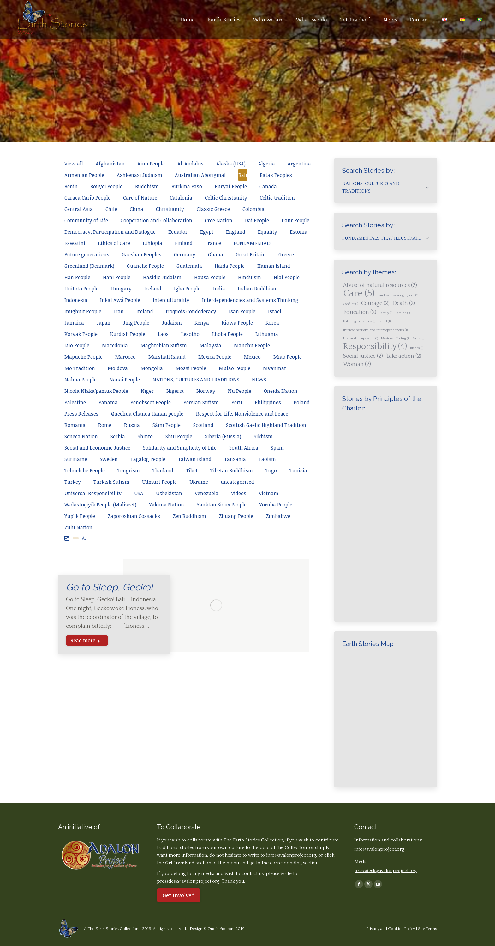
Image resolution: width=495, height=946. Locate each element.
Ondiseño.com (221, 928)
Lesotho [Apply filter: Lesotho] (190, 334)
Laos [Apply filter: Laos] (163, 334)
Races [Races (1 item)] (418, 338)
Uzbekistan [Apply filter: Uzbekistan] (169, 493)
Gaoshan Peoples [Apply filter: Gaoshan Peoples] (141, 254)
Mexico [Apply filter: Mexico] (252, 356)
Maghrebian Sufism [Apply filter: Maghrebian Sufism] (163, 345)
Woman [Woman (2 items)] (357, 364)
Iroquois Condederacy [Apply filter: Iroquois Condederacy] (191, 311)
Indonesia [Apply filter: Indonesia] (75, 299)
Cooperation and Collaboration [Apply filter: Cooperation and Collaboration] (156, 220)
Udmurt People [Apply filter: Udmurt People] (159, 481)
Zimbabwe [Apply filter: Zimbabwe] (278, 515)
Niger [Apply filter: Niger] (147, 390)
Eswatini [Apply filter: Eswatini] (74, 243)
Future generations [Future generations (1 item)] (359, 321)
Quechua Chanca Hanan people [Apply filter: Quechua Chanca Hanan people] (147, 413)
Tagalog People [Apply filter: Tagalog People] (147, 459)
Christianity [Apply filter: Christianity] (170, 209)
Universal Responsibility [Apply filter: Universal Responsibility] (93, 493)
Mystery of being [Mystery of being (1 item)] (395, 338)
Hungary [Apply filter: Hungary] (121, 288)
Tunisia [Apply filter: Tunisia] (298, 470)
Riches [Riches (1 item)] (416, 348)
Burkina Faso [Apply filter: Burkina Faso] (186, 186)
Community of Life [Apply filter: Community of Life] (86, 220)
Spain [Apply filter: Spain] (277, 447)
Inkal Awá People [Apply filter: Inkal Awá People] (120, 299)
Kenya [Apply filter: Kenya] (201, 322)
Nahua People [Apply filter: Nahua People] (80, 379)
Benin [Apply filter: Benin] (71, 186)
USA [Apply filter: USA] (138, 493)
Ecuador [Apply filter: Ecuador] (178, 231)
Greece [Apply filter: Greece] (286, 254)
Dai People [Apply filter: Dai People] (257, 220)
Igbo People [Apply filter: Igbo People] (187, 288)
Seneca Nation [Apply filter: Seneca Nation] (81, 436)
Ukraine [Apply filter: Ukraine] (198, 481)
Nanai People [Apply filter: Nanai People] (124, 379)
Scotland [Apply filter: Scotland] (203, 425)
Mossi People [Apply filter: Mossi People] (191, 368)
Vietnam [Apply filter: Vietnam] (268, 493)
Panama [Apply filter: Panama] (108, 402)
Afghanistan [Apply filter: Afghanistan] (110, 163)
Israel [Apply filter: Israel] (274, 311)
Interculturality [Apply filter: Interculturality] (171, 299)
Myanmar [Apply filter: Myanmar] (274, 368)
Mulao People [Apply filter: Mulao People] (234, 368)
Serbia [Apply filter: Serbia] (117, 436)
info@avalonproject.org (291, 855)
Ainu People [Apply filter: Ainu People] (151, 163)
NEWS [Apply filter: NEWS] (259, 379)
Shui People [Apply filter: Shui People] (178, 436)
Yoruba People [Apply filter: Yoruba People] (275, 504)
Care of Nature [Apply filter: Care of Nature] (140, 197)
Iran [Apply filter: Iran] (119, 311)
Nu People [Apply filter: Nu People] (239, 390)
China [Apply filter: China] (136, 209)
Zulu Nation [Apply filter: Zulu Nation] (78, 527)
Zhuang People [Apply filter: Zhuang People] (236, 515)
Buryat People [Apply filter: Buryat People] (231, 186)
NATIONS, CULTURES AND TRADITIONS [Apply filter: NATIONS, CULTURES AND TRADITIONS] (195, 379)
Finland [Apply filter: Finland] (184, 243)
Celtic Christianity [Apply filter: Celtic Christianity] (226, 197)
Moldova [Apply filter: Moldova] (118, 368)
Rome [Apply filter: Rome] (104, 425)
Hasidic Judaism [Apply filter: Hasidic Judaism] (162, 277)
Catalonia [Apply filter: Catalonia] (181, 197)
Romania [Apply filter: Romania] (75, 425)
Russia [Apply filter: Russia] (132, 425)
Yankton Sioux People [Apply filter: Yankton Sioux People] (222, 504)
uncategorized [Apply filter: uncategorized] (237, 481)
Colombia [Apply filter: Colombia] (253, 209)
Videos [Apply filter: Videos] (238, 493)
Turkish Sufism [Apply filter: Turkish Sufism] (111, 481)
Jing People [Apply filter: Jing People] (136, 322)
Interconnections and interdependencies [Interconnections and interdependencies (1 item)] (375, 330)
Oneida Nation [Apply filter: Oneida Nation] (280, 390)
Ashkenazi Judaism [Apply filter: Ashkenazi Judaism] (139, 174)
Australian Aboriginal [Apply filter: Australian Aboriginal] (200, 174)
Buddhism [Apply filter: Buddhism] (147, 186)
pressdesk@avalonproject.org (385, 870)
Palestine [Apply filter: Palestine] (75, 402)
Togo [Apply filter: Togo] (271, 470)
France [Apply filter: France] (213, 243)
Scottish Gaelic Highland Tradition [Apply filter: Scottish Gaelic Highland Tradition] (266, 425)
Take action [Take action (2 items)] (403, 356)
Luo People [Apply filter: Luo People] (76, 345)
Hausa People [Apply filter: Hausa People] (209, 277)
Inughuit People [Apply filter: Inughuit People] (82, 311)
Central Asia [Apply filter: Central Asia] (78, 209)
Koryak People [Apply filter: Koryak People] (81, 334)
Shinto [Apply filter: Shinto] (145, 436)
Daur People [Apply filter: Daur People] (295, 220)
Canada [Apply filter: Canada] (268, 186)
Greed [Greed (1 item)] (385, 321)
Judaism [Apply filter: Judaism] (172, 322)
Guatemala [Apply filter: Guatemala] (189, 265)
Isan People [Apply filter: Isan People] (242, 311)
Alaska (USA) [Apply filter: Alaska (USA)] (231, 163)
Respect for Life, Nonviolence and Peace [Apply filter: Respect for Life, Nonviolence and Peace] (242, 413)
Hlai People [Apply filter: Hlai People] (287, 277)
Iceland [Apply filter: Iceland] (152, 288)
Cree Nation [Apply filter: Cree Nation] (218, 220)
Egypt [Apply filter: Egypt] (206, 231)
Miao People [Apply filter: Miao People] (287, 356)
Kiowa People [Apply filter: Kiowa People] (237, 322)
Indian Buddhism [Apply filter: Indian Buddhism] (258, 288)
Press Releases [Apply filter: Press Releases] (81, 413)
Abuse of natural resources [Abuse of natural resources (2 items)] (380, 285)
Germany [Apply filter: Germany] (184, 254)
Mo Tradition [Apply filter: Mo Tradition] (79, 368)
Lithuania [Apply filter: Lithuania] (266, 334)
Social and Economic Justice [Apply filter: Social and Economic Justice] (97, 447)
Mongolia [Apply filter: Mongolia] (151, 368)
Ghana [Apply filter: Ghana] (215, 254)
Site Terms (427, 928)
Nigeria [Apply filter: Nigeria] (175, 390)
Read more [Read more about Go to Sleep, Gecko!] (85, 640)
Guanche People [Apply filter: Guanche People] (145, 265)
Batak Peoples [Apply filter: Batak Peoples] (276, 174)
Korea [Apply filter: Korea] (272, 322)
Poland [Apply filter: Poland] (302, 402)
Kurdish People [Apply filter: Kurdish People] (127, 334)
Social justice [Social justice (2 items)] (363, 356)
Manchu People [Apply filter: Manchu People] (252, 345)
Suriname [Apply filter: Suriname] (75, 459)
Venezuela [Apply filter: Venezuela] (206, 493)
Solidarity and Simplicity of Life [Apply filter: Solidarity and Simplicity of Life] (180, 447)
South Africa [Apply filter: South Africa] (243, 447)
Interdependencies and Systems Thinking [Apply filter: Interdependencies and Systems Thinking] (250, 299)
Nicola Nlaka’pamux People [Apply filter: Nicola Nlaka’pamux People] (96, 390)
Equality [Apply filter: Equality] (267, 231)
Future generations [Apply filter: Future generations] (86, 254)
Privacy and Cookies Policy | (392, 928)
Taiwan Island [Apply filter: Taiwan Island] (195, 459)
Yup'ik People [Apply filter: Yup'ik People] (79, 515)
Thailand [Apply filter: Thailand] (162, 470)
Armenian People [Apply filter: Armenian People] (84, 174)
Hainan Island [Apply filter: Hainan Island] (273, 265)
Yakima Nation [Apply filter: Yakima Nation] (166, 504)
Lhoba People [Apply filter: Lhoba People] (227, 334)
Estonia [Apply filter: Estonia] (298, 231)
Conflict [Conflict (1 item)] (350, 304)
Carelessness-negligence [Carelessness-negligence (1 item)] (398, 295)
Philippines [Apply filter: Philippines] (268, 402)
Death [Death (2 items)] (404, 303)
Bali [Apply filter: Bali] (242, 174)
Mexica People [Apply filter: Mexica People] (214, 356)
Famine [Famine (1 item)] (403, 313)
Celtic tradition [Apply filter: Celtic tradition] (277, 197)
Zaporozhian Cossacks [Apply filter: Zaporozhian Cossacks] (134, 515)
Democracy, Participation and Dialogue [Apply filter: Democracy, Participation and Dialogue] (110, 231)
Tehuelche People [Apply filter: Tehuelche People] (84, 470)
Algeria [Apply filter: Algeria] (266, 163)
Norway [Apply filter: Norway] (205, 390)
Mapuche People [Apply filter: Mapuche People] (83, 356)
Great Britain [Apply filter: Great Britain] (251, 254)
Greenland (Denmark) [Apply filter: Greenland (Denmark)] (89, 265)
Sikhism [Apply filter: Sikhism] (263, 436)
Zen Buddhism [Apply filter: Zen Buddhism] (189, 515)
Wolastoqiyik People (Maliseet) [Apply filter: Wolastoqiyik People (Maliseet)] (100, 504)
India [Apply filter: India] (219, 288)
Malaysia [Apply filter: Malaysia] (210, 345)
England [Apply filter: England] (235, 231)
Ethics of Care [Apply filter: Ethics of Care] (114, 243)
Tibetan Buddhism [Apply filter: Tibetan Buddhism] (231, 470)
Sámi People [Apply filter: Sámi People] (166, 425)
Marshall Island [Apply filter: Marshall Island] (167, 356)
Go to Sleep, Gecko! (109, 587)
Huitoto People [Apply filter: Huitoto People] (81, 288)
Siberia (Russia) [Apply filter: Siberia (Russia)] (223, 436)
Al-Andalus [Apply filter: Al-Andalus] (190, 163)
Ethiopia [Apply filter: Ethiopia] (152, 243)
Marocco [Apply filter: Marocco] (125, 356)
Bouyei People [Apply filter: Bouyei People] (106, 186)
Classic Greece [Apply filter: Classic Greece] (213, 209)
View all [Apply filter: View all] (73, 163)
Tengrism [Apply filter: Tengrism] (128, 470)
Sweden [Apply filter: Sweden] (109, 459)
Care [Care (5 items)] (358, 293)
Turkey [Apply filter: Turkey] (72, 481)
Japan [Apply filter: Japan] (103, 322)
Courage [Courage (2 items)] (375, 303)
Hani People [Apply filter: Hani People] (116, 277)
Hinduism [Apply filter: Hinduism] (249, 277)
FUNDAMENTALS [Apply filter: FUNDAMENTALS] (253, 243)
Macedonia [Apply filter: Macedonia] (115, 345)
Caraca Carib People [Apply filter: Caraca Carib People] (87, 197)
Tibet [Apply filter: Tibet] (192, 470)
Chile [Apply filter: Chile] (111, 209)
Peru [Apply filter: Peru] (236, 402)
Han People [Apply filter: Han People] (77, 277)
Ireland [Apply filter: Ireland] (144, 311)
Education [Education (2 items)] (359, 312)
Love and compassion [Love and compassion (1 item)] (360, 338)
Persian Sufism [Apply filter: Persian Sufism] (201, 402)
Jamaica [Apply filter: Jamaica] (74, 322)
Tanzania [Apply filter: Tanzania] (235, 459)
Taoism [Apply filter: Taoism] (267, 459)
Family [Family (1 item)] (385, 313)
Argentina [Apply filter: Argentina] (299, 163)
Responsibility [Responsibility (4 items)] (375, 346)
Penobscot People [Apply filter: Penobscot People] (150, 402)
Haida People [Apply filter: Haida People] (230, 265)
